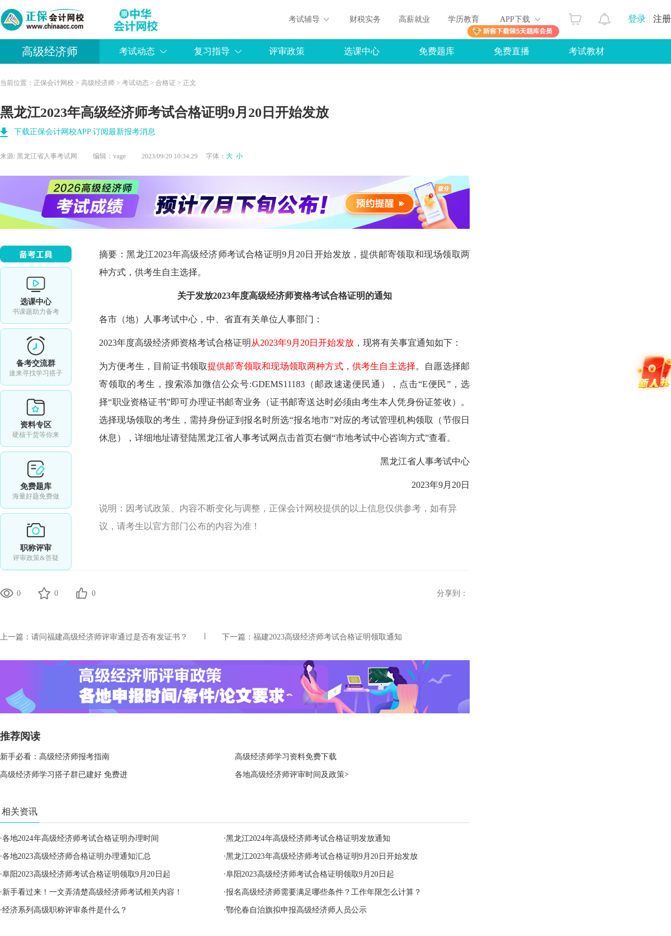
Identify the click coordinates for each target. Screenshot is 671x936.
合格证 (165, 83)
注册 (662, 18)
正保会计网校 (54, 83)
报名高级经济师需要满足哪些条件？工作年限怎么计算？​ (324, 892)
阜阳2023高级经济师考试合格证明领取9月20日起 (86, 874)
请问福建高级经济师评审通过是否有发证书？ (109, 637)
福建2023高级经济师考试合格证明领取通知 (327, 637)
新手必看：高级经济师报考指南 (55, 756)
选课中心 (362, 51)
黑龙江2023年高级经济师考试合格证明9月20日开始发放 (322, 856)
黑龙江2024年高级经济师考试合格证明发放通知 (308, 838)
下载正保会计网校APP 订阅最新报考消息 (84, 132)
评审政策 (287, 51)
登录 (637, 18)
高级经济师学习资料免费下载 (286, 756)
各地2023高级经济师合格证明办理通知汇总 (76, 856)
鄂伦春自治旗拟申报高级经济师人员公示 (296, 910)
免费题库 (437, 51)
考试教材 (586, 51)
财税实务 (365, 19)
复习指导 (212, 51)
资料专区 (36, 418)
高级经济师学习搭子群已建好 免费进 (63, 774)
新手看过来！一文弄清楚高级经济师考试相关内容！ (92, 892)
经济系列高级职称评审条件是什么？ (64, 910)
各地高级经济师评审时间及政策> (292, 774)
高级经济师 (50, 51)
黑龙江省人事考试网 (47, 156)
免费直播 (512, 51)
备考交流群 (36, 357)
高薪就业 (414, 19)
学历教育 (463, 19)
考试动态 (137, 51)
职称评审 (36, 542)
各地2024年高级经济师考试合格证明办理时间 (80, 838)
